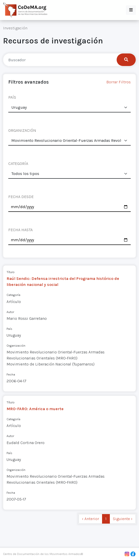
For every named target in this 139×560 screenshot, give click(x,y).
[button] (131, 10)
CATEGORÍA (18, 163)
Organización (16, 345)
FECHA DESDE (21, 196)
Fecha (11, 374)
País (9, 329)
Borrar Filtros (118, 82)
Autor (10, 312)
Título (11, 272)
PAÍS (12, 97)
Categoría (13, 295)
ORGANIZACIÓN (22, 130)
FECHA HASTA (20, 229)
